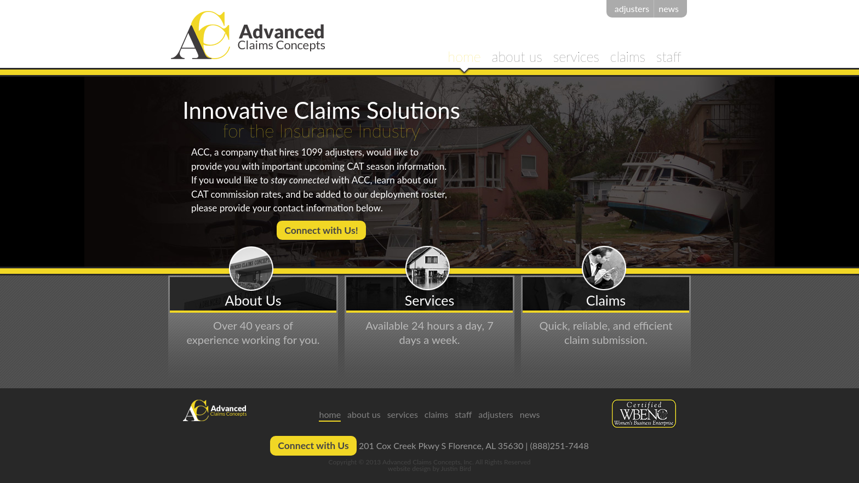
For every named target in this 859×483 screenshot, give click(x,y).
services (576, 57)
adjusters (632, 8)
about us (517, 57)
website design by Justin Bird (429, 468)
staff (669, 57)
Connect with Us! (321, 230)
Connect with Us (313, 445)
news (668, 8)
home (464, 57)
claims (627, 57)
